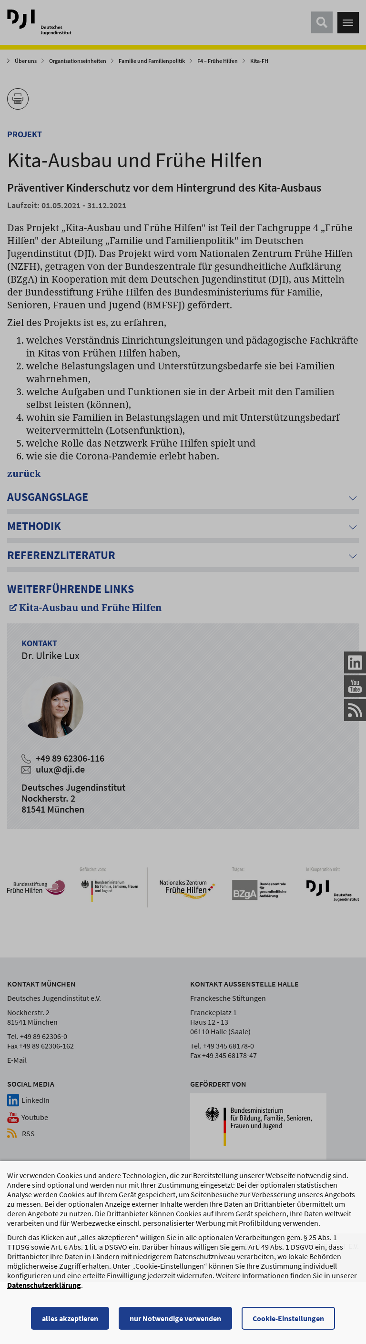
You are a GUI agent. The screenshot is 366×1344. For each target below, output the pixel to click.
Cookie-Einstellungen (288, 1322)
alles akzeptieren (70, 1322)
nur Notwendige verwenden (175, 1322)
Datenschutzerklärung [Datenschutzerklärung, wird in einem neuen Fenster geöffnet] (44, 1289)
